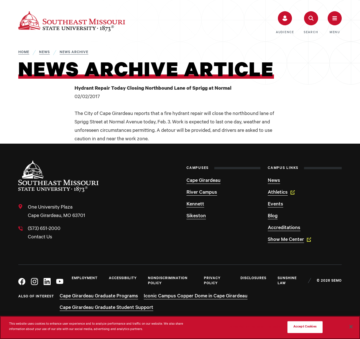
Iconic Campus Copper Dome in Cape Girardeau (196, 296)
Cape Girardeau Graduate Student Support (106, 308)
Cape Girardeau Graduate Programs (99, 296)
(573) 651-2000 (44, 229)
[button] (285, 22)
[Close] (351, 326)
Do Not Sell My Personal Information (255, 327)
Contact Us (40, 237)
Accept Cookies (305, 327)
